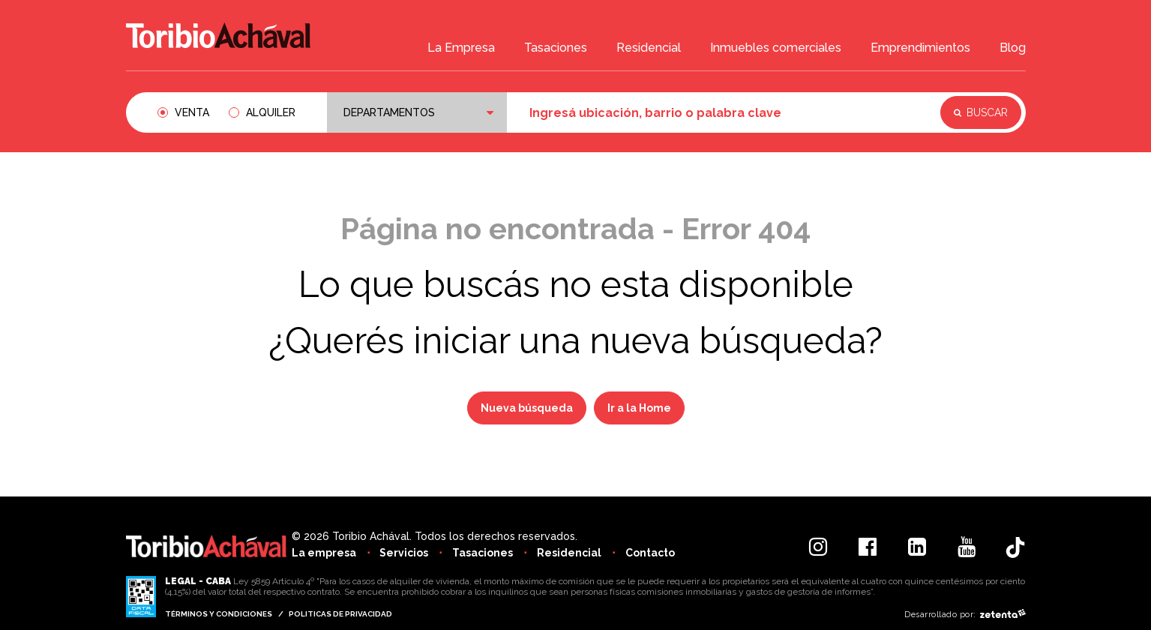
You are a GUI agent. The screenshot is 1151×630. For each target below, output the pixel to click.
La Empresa (461, 50)
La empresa (324, 553)
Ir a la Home (639, 408)
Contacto (657, 553)
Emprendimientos (920, 50)
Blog (1013, 50)
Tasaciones (555, 50)
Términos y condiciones (218, 614)
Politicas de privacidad (342, 614)
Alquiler (270, 112)
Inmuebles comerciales (775, 50)
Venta (192, 112)
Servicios (406, 553)
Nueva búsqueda (527, 408)
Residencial (648, 50)
